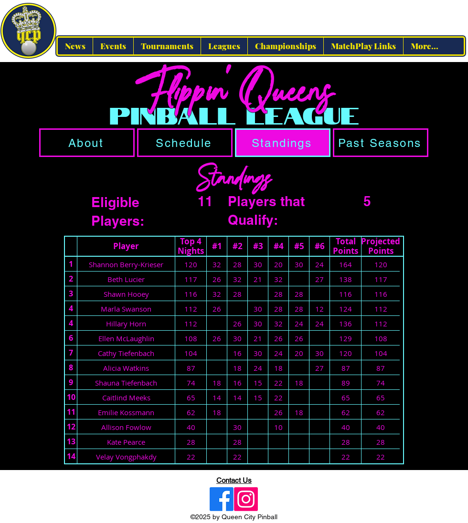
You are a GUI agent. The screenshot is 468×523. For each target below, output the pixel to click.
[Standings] (282, 142)
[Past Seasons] (380, 142)
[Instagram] (246, 499)
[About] (87, 142)
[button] (224, 46)
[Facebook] (222, 499)
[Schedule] (185, 142)
